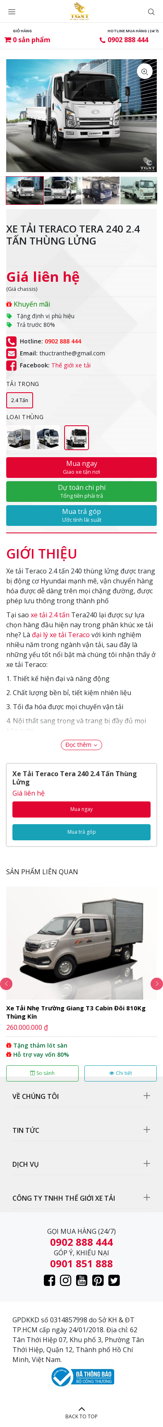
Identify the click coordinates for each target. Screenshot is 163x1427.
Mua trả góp (81, 515)
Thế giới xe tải (71, 365)
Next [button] (157, 984)
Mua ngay (81, 467)
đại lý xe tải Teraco (61, 634)
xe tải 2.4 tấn (50, 614)
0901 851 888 (81, 1263)
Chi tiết (120, 1073)
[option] (25, 190)
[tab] (41, 549)
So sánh (42, 1073)
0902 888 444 (128, 39)
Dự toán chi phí (81, 491)
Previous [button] (6, 984)
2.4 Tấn (19, 400)
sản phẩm (31, 39)
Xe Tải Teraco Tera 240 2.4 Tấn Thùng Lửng (74, 778)
